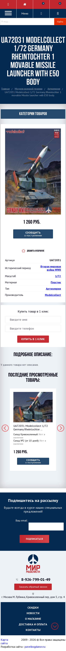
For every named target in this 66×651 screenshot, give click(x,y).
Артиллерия (54, 88)
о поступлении (33, 234)
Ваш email (21, 520)
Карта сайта (4, 641)
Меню (24, 13)
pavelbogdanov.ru (35, 646)
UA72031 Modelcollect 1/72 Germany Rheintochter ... (30, 427)
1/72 (58, 276)
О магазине (33, 618)
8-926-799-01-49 (35, 579)
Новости (33, 613)
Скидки (33, 607)
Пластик (56, 282)
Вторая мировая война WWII (50, 268)
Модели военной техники (28, 88)
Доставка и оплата (33, 624)
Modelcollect (53, 295)
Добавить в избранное (35, 251)
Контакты (33, 630)
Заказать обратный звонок (33, 586)
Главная (5, 88)
